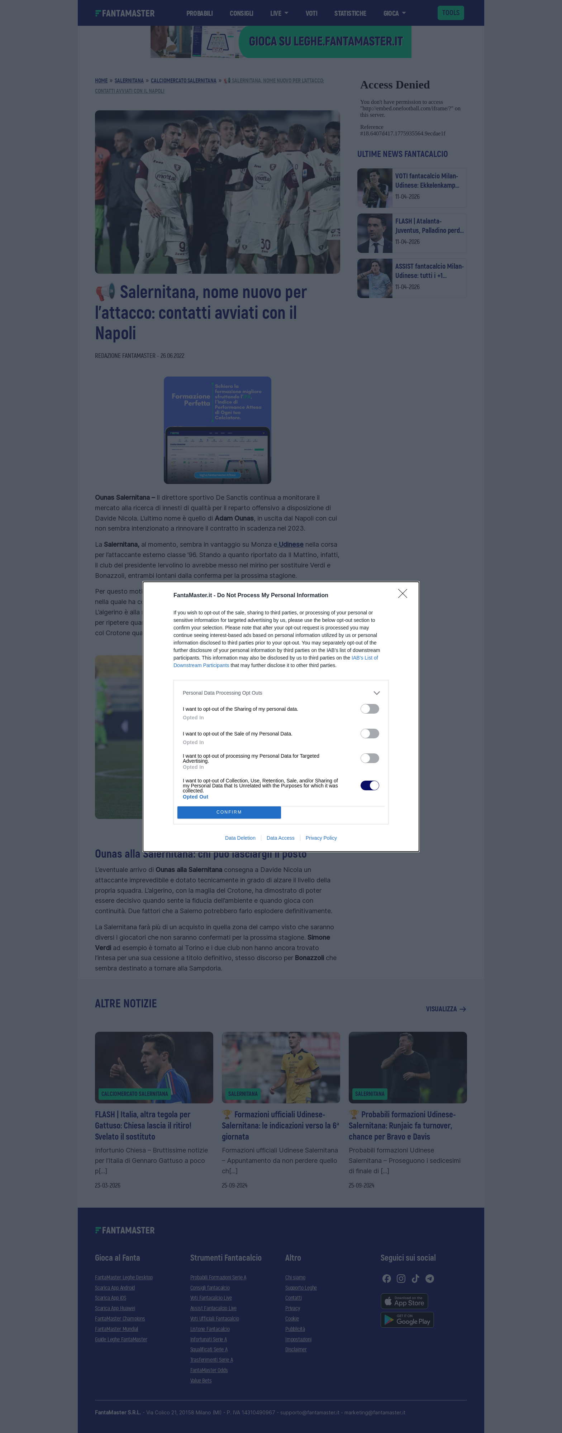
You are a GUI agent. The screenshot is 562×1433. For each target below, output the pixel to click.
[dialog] (281, 717)
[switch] (370, 709)
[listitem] (281, 693)
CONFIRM (229, 812)
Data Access (281, 838)
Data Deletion (240, 838)
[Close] (405, 596)
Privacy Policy (321, 838)
